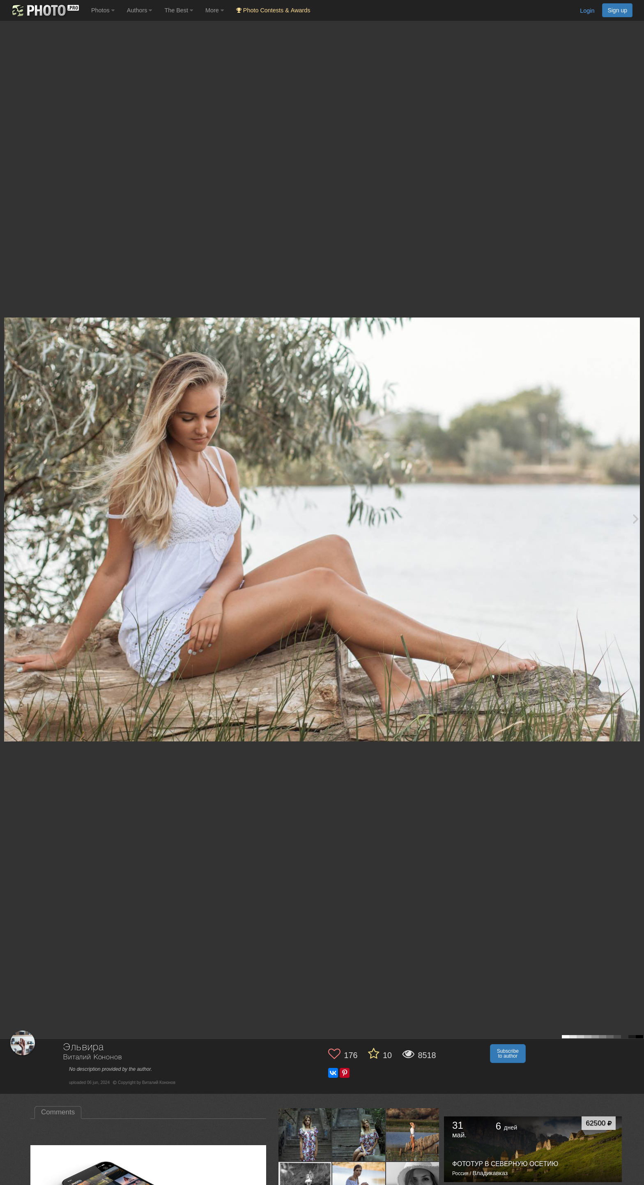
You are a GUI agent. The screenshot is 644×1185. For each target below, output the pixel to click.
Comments (58, 1112)
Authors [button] (139, 10)
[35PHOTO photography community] (44, 10)
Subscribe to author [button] (508, 1053)
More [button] (214, 10)
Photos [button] (103, 10)
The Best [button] (178, 10)
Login (587, 11)
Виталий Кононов (92, 1057)
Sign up (617, 10)
